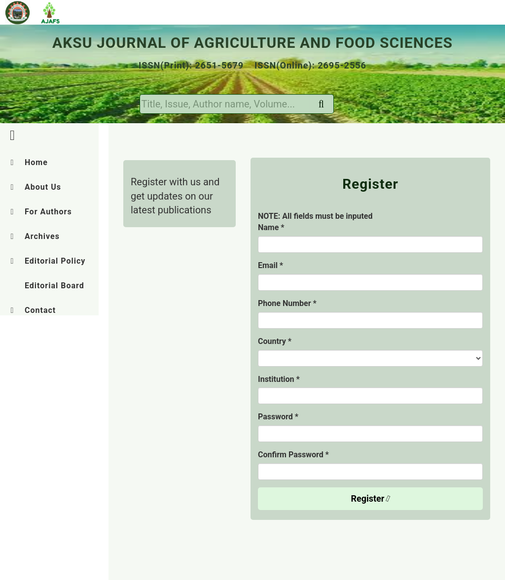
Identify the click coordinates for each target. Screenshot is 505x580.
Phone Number (287, 303)
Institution (279, 379)
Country (274, 341)
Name (271, 227)
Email (270, 265)
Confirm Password (293, 454)
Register (371, 498)
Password (278, 416)
